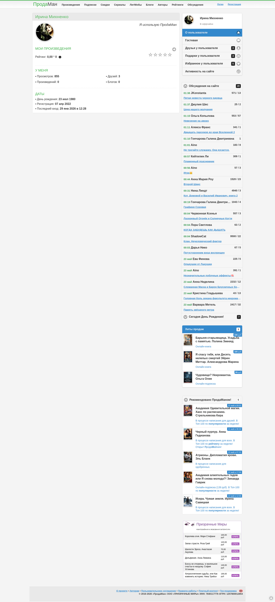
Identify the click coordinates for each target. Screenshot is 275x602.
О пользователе (196, 33)
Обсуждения (195, 4)
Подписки (90, 4)
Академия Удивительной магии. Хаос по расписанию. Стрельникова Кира (218, 412)
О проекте (122, 591)
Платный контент (208, 591)
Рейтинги (177, 4)
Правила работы (187, 591)
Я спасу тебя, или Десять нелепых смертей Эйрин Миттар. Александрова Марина (217, 359)
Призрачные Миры (213, 527)
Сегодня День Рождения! (216, 318)
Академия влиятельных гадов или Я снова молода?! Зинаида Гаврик (217, 479)
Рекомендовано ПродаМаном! (215, 401)
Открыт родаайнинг (209, 447)
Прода (45, 4)
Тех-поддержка (228, 591)
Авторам (134, 591)
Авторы (163, 4)
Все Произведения (174, 50)
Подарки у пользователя (210, 57)
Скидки (105, 4)
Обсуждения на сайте (216, 87)
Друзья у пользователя (210, 49)
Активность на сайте (199, 72)
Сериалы (119, 4)
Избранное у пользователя (210, 64)
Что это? (60, 57)
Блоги (149, 4)
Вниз (271, 598)
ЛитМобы (136, 4)
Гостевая (191, 41)
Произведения (71, 4)
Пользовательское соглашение (158, 591)
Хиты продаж (212, 330)
